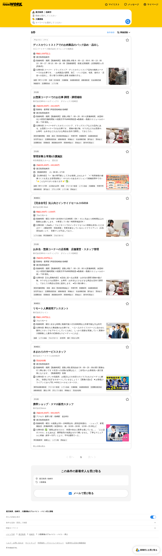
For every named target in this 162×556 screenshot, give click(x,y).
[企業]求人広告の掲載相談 (76, 543)
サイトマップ (30, 543)
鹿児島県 (22, 534)
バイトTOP (10, 534)
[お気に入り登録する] (127, 40)
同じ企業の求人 (39, 446)
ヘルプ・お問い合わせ (14, 543)
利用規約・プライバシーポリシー (51, 543)
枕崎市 (31, 534)
